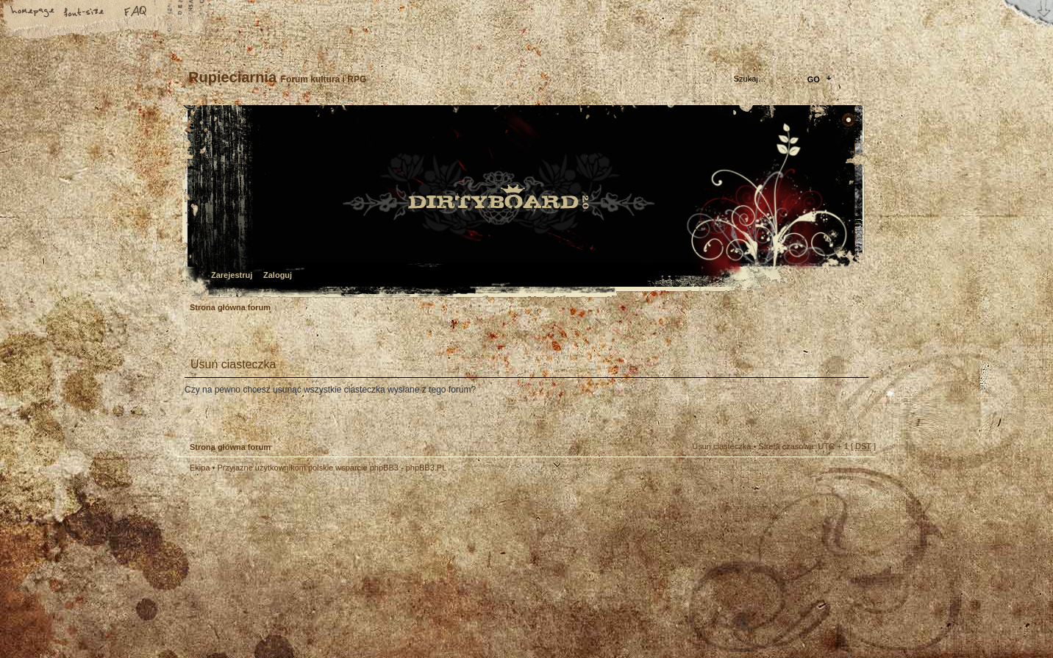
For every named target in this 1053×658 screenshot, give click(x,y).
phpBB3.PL (426, 467)
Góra (857, 477)
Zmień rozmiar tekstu (84, 12)
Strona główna (33, 12)
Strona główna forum (524, 202)
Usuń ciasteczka (721, 446)
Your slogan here (409, 567)
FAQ (136, 12)
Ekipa (200, 467)
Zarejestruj (231, 275)
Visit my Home (832, 608)
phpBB (342, 565)
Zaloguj (277, 275)
